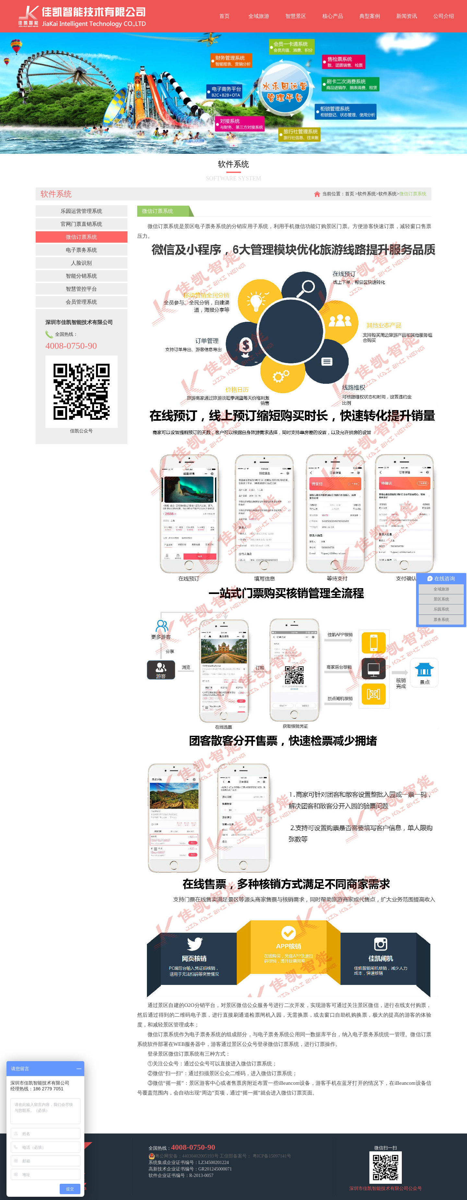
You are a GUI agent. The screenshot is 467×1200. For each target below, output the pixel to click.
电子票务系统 (81, 250)
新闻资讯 (406, 16)
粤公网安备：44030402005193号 (184, 1156)
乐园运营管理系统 (81, 211)
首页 (224, 16)
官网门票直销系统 (81, 224)
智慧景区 (295, 16)
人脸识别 (81, 263)
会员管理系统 (81, 302)
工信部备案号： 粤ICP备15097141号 (255, 1156)
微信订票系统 (81, 237)
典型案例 (369, 16)
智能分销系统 (81, 276)
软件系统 (367, 193)
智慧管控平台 (81, 289)
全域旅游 (258, 16)
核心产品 (332, 16)
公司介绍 (443, 16)
